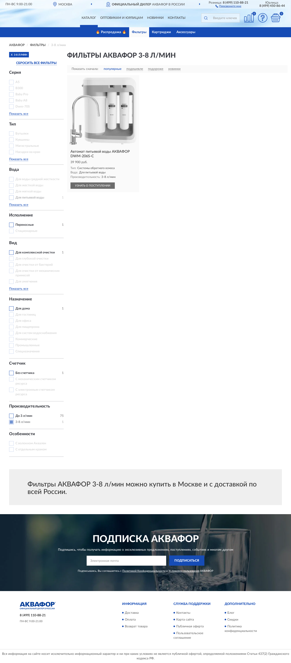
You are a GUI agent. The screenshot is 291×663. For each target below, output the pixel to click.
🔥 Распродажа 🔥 (111, 32)
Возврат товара (136, 626)
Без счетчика (24, 373)
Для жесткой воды (29, 185)
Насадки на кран (27, 152)
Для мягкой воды (28, 191)
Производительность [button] (29, 406)
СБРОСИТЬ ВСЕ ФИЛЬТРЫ (36, 63)
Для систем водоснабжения (36, 333)
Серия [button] (15, 73)
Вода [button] (14, 170)
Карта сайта (185, 619)
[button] (228, 6)
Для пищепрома (27, 327)
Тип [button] (12, 124)
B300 (19, 88)
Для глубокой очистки (31, 258)
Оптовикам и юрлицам (121, 18)
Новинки (155, 18)
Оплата (130, 619)
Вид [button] (13, 243)
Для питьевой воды (29, 197)
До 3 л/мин (23, 415)
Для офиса (23, 320)
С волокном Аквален (30, 443)
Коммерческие (26, 339)
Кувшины (22, 139)
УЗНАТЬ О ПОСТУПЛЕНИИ (92, 185)
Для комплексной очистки (35, 252)
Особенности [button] (22, 434)
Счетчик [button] (17, 363)
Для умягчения (26, 281)
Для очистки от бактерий (34, 264)
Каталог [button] (89, 18)
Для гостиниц (25, 314)
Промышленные (27, 345)
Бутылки (21, 133)
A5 (17, 82)
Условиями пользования (183, 571)
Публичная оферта (190, 626)
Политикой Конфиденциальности (144, 571)
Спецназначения (27, 351)
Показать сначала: (85, 69)
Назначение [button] (20, 299)
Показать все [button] (18, 113)
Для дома (22, 308)
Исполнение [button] (21, 215)
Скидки (232, 619)
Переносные (24, 224)
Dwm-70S (22, 106)
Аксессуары (185, 32)
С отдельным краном (31, 449)
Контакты (177, 18)
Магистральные (27, 145)
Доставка (132, 612)
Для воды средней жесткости (37, 179)
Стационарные (26, 231)
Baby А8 (21, 100)
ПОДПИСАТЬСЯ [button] (186, 560)
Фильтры (139, 32)
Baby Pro (21, 94)
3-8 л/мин (22, 422)
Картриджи (161, 32)
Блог (230, 612)
